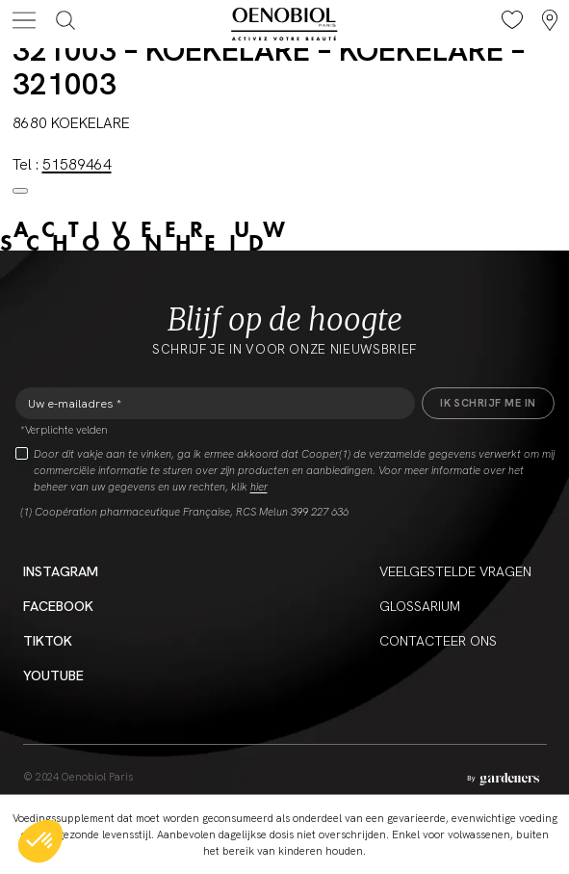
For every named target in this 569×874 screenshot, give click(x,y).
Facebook (58, 606)
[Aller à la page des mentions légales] (503, 779)
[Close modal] (20, 191)
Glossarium (419, 606)
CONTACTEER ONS (438, 640)
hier (259, 486)
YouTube (53, 675)
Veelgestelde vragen (455, 571)
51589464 (77, 164)
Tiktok (47, 640)
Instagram (60, 571)
